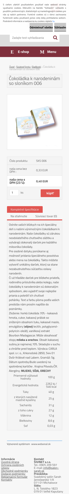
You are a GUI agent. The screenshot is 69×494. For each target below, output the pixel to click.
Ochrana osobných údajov (12, 466)
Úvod (12, 67)
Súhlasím (60, 27)
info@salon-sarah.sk (46, 469)
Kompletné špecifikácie (25, 209)
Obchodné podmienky (14, 471)
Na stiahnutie (19, 216)
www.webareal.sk (41, 444)
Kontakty (6, 479)
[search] (55, 37)
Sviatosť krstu (23, 67)
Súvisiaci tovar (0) (46, 216)
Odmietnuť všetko (41, 27)
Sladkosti (36, 67)
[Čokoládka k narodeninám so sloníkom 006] (34, 96)
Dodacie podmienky (13, 473)
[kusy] (14, 192)
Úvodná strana (10, 462)
